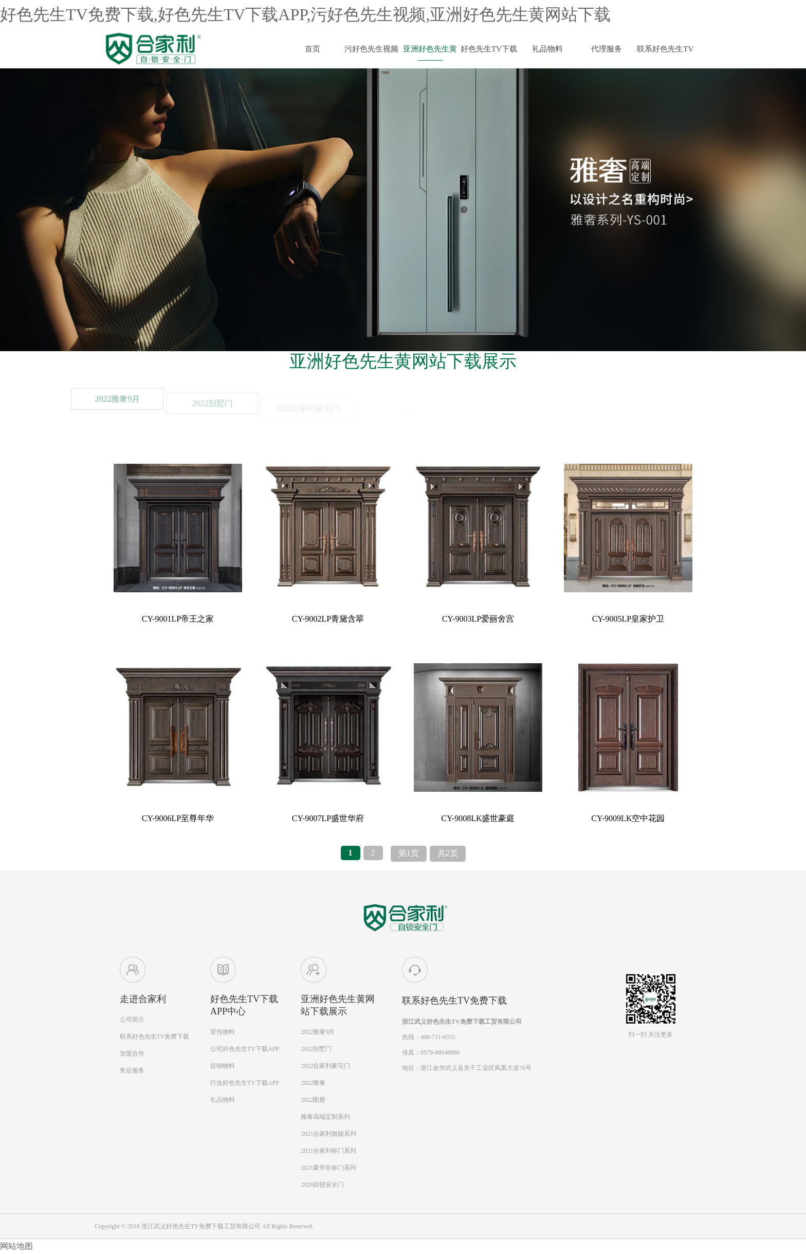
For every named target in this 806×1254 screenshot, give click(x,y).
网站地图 (16, 1246)
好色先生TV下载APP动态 (489, 53)
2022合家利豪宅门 (325, 1065)
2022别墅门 (316, 1048)
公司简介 (132, 1019)
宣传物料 (222, 1031)
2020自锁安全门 (322, 1184)
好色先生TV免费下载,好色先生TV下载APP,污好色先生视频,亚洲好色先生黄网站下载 (305, 14)
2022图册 (313, 1099)
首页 (312, 49)
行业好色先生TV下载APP (244, 1082)
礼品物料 (547, 49)
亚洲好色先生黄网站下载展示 (430, 53)
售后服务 (132, 1070)
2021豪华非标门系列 (328, 1167)
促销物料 (222, 1065)
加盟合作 (132, 1053)
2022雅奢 (313, 1082)
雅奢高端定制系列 (325, 1116)
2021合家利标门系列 (328, 1150)
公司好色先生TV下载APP (244, 1048)
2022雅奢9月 (117, 410)
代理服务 (606, 49)
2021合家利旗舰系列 (328, 1133)
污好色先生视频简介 (371, 53)
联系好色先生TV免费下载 (665, 53)
